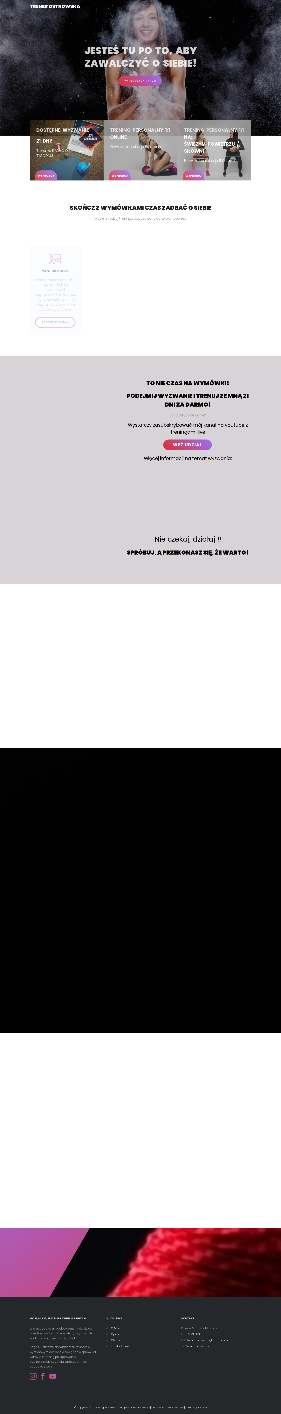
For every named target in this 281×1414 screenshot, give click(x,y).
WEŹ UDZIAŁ (187, 445)
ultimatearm (176, 1407)
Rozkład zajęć (118, 1346)
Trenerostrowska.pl (196, 1346)
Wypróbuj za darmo (140, 81)
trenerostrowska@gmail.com (204, 1340)
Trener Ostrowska (55, 6)
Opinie (113, 1334)
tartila (203, 1407)
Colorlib (145, 1407)
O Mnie (113, 1328)
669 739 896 (191, 1334)
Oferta (113, 1340)
